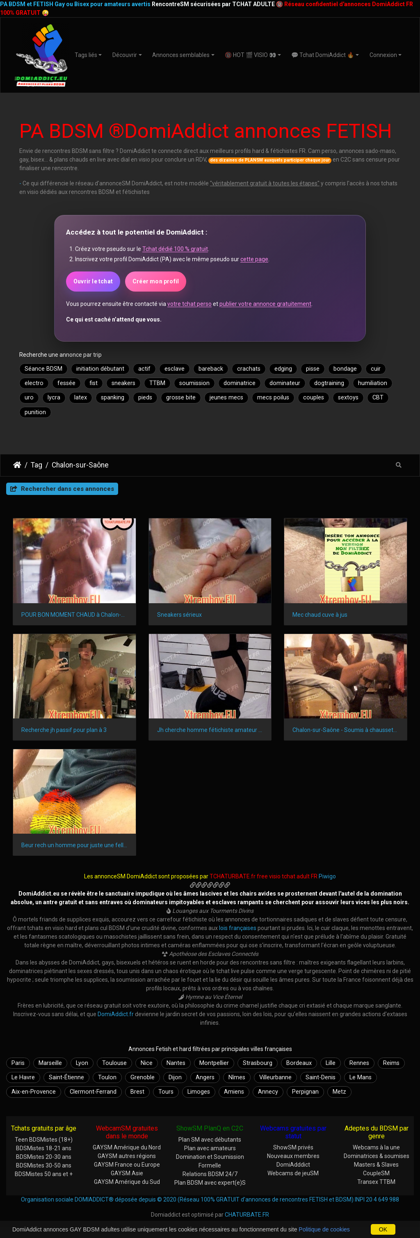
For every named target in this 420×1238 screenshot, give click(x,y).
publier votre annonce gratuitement (265, 304)
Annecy (268, 1091)
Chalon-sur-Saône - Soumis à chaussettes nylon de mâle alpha (345, 730)
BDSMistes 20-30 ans (43, 1157)
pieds (145, 397)
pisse (313, 368)
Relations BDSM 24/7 (210, 1174)
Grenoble (142, 1077)
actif (144, 368)
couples (313, 397)
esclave (174, 368)
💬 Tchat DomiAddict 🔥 (322, 55)
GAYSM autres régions (127, 1156)
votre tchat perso (189, 304)
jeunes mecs (226, 397)
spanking (112, 397)
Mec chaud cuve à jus (319, 614)
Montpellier (214, 1063)
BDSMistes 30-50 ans (43, 1165)
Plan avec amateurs (210, 1148)
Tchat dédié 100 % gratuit (175, 249)
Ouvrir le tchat (93, 281)
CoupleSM (376, 1173)
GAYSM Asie (127, 1173)
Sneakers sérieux (179, 614)
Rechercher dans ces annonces (62, 488)
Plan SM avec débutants (209, 1139)
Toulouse (114, 1063)
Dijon (175, 1077)
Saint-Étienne (66, 1077)
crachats (248, 368)
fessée (66, 383)
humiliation (372, 383)
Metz (339, 1091)
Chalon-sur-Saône (80, 465)
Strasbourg (257, 1063)
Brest (137, 1091)
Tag (36, 465)
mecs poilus (273, 397)
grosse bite (181, 397)
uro (29, 397)
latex (80, 397)
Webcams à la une (376, 1147)
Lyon (82, 1063)
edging (283, 368)
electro (34, 383)
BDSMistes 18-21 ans (43, 1148)
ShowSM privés (293, 1147)
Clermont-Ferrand (93, 1091)
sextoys (348, 397)
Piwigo (327, 876)
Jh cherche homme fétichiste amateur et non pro (210, 730)
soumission (194, 383)
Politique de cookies (324, 1229)
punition (35, 412)
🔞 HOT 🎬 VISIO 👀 (250, 55)
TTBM (157, 383)
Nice (147, 1063)
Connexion (383, 55)
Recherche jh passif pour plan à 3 (64, 730)
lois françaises (237, 928)
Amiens (234, 1091)
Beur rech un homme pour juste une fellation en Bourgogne (74, 845)
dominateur (284, 383)
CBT (377, 397)
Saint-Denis (321, 1077)
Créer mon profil (155, 281)
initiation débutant (100, 368)
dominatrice (240, 383)
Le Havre (23, 1077)
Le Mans (360, 1077)
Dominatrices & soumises (376, 1156)
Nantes (176, 1063)
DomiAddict (17, 465)
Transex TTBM (376, 1182)
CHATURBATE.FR (247, 1214)
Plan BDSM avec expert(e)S (210, 1182)
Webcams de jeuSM (293, 1173)
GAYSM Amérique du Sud (127, 1182)
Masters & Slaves (376, 1164)
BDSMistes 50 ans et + (44, 1174)
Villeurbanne (275, 1077)
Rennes (359, 1063)
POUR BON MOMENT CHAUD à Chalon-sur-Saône (74, 614)
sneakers (123, 383)
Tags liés (86, 55)
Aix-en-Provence (33, 1091)
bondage (345, 368)
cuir (376, 368)
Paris (18, 1063)
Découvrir (124, 55)
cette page (254, 259)
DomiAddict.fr (116, 1014)
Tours (165, 1091)
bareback (211, 368)
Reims (391, 1063)
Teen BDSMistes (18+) (44, 1139)
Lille (331, 1063)
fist (93, 383)
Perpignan (305, 1091)
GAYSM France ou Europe (127, 1164)
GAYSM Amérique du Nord (127, 1147)
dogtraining (329, 383)
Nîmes (236, 1077)
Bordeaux (299, 1063)
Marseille (50, 1063)
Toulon (107, 1077)
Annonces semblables (181, 55)
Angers (205, 1077)
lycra (54, 397)
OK (383, 1229)
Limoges (198, 1091)
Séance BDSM (43, 368)
